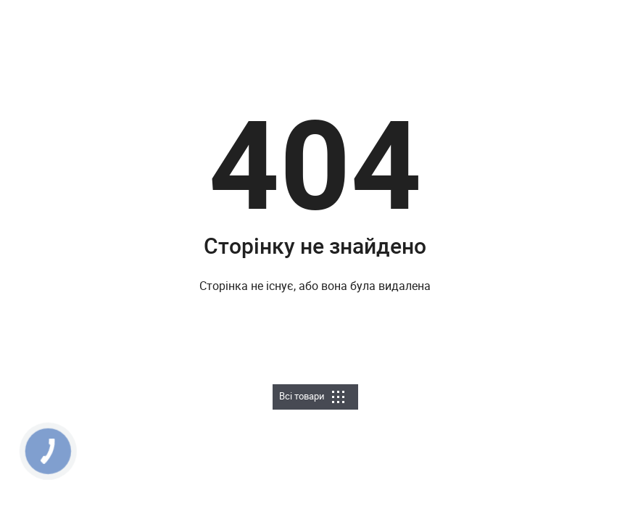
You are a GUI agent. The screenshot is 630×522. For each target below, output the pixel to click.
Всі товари (311, 395)
